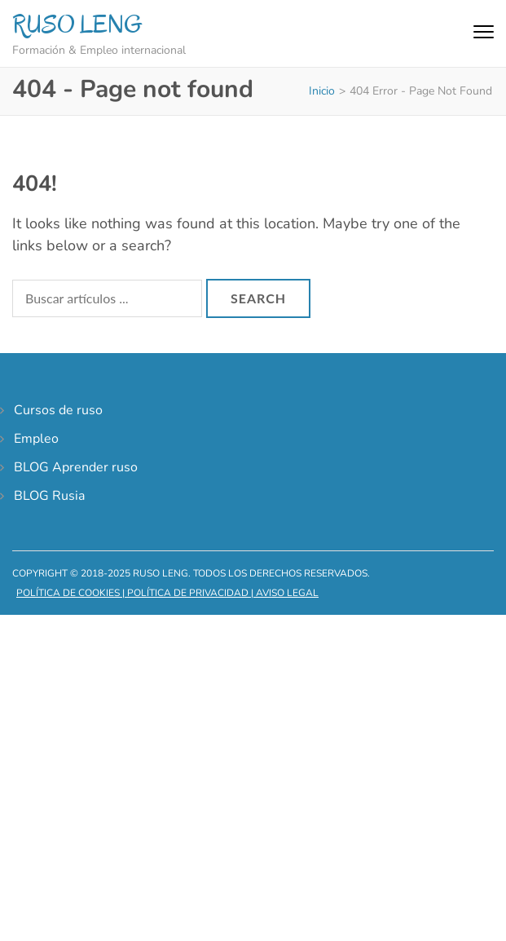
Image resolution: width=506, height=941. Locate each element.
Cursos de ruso (58, 410)
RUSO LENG (77, 24)
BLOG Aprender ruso (76, 467)
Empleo (36, 439)
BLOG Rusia (49, 496)
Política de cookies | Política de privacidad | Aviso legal (167, 592)
